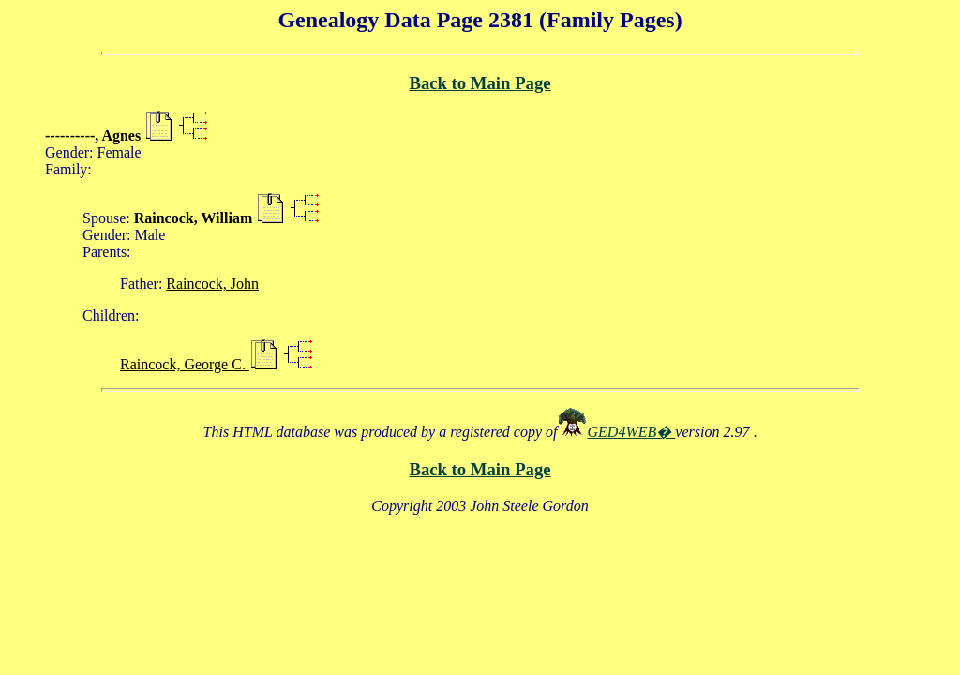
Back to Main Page (479, 83)
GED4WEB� (632, 432)
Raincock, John (212, 284)
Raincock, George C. (184, 364)
